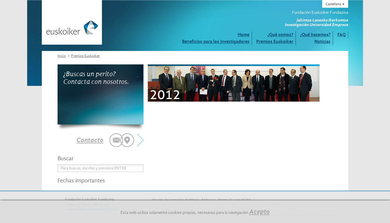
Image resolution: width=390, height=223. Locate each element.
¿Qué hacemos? (315, 34)
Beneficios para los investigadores (215, 41)
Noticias (322, 41)
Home (243, 34)
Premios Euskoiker (274, 41)
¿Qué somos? (280, 34)
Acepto (259, 212)
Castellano (335, 4)
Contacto (89, 140)
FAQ (341, 34)
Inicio (62, 56)
